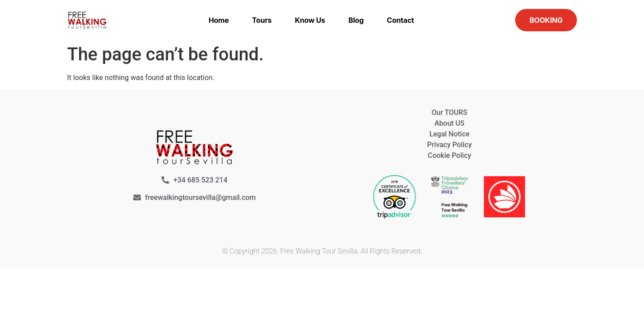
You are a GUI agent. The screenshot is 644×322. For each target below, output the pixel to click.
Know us (310, 20)
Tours (262, 20)
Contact (400, 20)
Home (218, 20)
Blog (356, 20)
